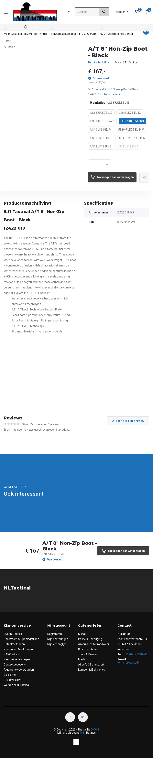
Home (7, 40)
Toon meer (112, 94)
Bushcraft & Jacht (89, 649)
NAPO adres (11, 654)
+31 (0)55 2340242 (135, 654)
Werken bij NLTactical (16, 685)
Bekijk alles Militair (99, 62)
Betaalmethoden (14, 644)
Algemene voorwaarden (19, 669)
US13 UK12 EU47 (127, 146)
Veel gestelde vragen (17, 659)
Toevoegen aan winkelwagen (112, 177)
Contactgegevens (15, 664)
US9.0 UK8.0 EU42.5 (102, 121)
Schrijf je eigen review (128, 420)
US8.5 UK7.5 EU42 (130, 112)
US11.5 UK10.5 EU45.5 (131, 138)
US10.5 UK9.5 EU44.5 (131, 129)
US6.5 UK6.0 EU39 (101, 112)
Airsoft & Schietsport (91, 664)
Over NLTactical (13, 633)
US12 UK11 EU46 (100, 146)
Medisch (83, 659)
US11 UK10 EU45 (100, 138)
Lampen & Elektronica (91, 669)
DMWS (95, 729)
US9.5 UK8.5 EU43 (132, 121)
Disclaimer (10, 674)
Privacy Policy (12, 679)
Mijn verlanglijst (56, 644)
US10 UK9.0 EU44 (101, 129)
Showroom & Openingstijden (21, 639)
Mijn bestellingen (57, 639)
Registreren (54, 633)
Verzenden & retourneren (19, 649)
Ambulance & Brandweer (93, 644)
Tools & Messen (88, 654)
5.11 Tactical (130, 62)
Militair (82, 633)
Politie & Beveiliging (90, 639)
